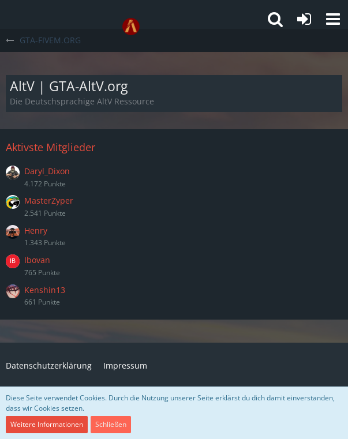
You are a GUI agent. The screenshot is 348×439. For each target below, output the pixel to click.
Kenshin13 (44, 289)
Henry (35, 230)
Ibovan (37, 259)
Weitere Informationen (46, 424)
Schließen (110, 424)
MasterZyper (48, 200)
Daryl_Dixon (47, 171)
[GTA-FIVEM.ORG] (131, 26)
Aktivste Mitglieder (50, 147)
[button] (333, 19)
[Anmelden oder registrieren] (304, 19)
